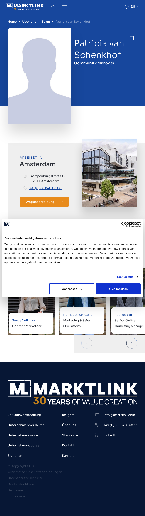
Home (12, 22)
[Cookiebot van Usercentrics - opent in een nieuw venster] (124, 224)
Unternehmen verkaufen (26, 425)
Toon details (125, 276)
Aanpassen (72, 288)
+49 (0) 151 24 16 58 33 (120, 425)
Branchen (15, 456)
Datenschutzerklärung (25, 478)
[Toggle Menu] (64, 6)
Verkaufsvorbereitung (24, 415)
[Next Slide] (131, 343)
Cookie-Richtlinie (21, 484)
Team (46, 22)
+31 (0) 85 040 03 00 (45, 188)
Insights (68, 415)
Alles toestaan (118, 288)
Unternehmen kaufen (24, 435)
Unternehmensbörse (23, 445)
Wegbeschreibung (44, 202)
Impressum (16, 496)
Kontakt (68, 445)
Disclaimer (16, 490)
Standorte (70, 435)
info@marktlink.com (119, 415)
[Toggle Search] (53, 6)
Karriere (68, 456)
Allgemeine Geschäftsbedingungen (35, 472)
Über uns (29, 22)
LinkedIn (110, 435)
